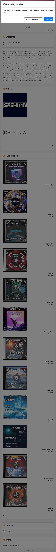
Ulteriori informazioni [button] (33, 19)
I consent (48, 19)
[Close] (52, 4)
